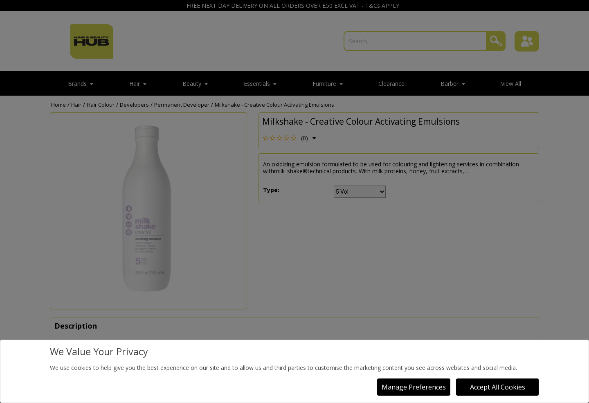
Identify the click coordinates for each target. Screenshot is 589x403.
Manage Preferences (414, 387)
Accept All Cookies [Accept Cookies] (497, 387)
